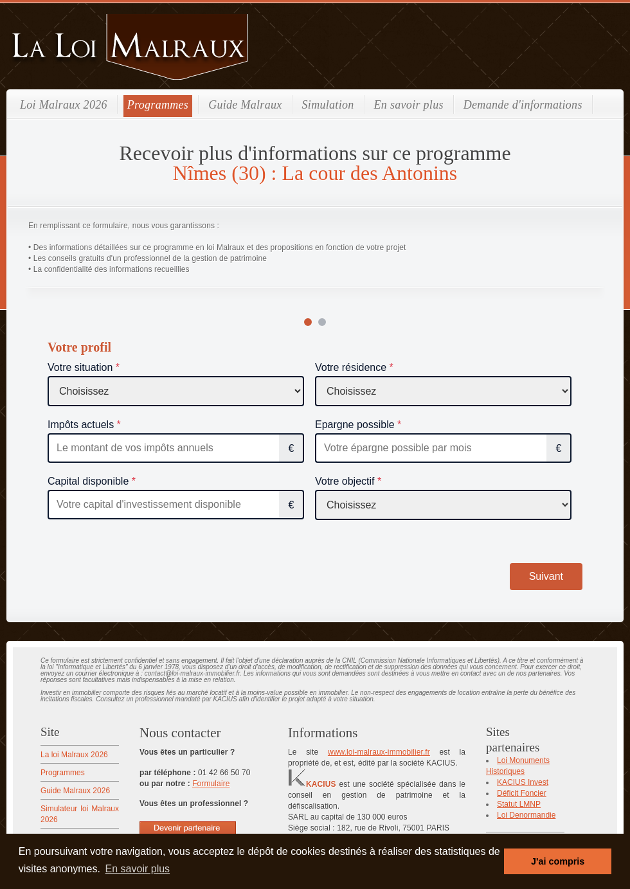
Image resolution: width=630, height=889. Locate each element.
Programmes (157, 104)
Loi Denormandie (526, 815)
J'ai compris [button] (557, 861)
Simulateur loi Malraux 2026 (79, 814)
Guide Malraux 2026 (75, 790)
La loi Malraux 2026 (74, 754)
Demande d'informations (523, 104)
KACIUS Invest (522, 782)
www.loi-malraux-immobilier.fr (379, 752)
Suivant (546, 576)
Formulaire (211, 783)
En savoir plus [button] (137, 868)
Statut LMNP (519, 804)
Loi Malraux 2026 (63, 104)
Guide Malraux (245, 104)
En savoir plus (409, 104)
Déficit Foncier (521, 793)
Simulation (328, 104)
